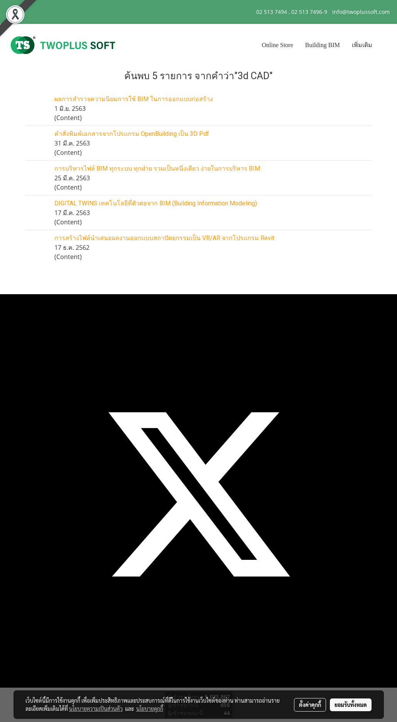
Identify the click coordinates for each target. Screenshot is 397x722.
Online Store (277, 45)
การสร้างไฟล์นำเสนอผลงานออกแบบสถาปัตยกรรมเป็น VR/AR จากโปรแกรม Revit (164, 238)
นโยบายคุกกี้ (149, 708)
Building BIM (322, 45)
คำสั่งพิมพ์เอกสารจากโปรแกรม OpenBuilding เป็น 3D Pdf (131, 133)
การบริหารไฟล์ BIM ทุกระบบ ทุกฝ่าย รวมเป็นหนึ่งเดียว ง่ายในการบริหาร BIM (157, 168)
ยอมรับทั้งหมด (350, 704)
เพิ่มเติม (362, 45)
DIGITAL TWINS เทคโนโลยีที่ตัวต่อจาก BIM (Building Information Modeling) (155, 203)
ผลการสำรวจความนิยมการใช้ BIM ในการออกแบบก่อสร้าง (133, 99)
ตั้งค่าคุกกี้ (310, 704)
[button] (385, 45)
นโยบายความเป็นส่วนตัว (96, 708)
